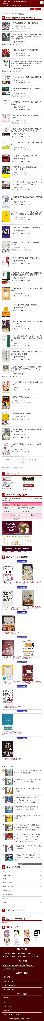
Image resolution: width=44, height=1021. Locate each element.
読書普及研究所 (19, 1019)
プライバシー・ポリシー (11, 1014)
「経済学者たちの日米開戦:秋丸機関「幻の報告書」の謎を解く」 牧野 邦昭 (26, 274)
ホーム (3, 13)
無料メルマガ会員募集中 (17, 495)
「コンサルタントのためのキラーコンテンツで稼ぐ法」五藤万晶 (12, 608)
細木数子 (5, 902)
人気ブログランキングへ (9, 482)
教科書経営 (7, 977)
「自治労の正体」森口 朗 (20, 397)
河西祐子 (6, 937)
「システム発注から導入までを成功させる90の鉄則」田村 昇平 (12, 707)
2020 (13, 552)
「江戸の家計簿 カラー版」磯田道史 (24, 23)
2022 (30, 482)
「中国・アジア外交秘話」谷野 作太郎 (25, 228)
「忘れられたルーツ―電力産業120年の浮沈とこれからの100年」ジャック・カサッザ (26, 369)
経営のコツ (6, 956)
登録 (11, 515)
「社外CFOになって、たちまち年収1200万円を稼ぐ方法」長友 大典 (31, 682)
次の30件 (22, 462)
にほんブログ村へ (7, 488)
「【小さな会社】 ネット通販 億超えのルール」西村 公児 (11, 582)
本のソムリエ (26, 945)
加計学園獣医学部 (7, 894)
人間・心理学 (36, 956)
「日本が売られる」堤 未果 (21, 414)
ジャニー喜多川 (7, 875)
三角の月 (16, 945)
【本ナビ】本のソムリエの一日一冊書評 (14, 1)
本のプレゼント (8, 981)
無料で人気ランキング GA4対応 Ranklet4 (29, 864)
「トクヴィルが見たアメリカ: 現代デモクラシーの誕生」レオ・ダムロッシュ (26, 183)
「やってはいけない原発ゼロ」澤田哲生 (26, 77)
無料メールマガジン (10, 985)
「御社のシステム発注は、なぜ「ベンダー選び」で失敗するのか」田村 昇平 (32, 582)
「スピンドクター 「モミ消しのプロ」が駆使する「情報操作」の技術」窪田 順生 (26, 213)
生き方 (14, 968)
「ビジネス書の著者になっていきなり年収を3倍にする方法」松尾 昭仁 (12, 759)
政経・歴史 (30, 965)
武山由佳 (16, 937)
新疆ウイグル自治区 (8, 886)
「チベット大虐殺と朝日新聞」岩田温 (25, 258)
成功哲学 (30, 953)
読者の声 (16, 519)
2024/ (3, 552)
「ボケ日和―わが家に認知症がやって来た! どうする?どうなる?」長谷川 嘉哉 (32, 608)
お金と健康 (6, 965)
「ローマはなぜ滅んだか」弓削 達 (24, 305)
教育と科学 (22, 965)
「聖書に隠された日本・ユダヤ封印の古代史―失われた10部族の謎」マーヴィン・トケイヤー (26, 37)
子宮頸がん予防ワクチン (9, 883)
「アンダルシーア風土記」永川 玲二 (24, 156)
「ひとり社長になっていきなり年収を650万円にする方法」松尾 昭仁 (12, 657)
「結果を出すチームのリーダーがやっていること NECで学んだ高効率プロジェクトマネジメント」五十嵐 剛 (12, 733)
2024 (23, 482)
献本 (5, 1002)
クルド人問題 (6, 871)
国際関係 (14, 965)
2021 (33, 482)
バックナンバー (8, 519)
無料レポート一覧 (27, 489)
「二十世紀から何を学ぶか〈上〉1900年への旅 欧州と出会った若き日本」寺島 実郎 (26, 338)
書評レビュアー (13, 927)
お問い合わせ (8, 1006)
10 (35, 459)
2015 (20, 552)
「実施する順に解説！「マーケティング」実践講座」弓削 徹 (12, 633)
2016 (17, 552)
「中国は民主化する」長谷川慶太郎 (24, 50)
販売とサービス (16, 956)
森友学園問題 (6, 890)
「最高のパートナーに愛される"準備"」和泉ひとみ (11, 682)
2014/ (24, 552)
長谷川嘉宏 (27, 937)
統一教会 (5, 879)
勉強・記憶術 (21, 953)
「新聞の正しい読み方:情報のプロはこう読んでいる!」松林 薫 (26, 353)
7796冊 (4, 3)
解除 (14, 515)
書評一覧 (8, 13)
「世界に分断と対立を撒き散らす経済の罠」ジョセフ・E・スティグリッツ (26, 130)
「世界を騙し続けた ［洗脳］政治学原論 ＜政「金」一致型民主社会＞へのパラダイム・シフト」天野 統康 (26, 64)
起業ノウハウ (26, 956)
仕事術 (14, 953)
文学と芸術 (6, 968)
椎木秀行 (6, 945)
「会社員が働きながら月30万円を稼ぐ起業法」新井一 (31, 657)
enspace (36, 937)
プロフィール (8, 998)
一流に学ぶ (6, 953)
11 (38, 459)
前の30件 (7, 459)
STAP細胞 (5, 898)
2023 (27, 482)
